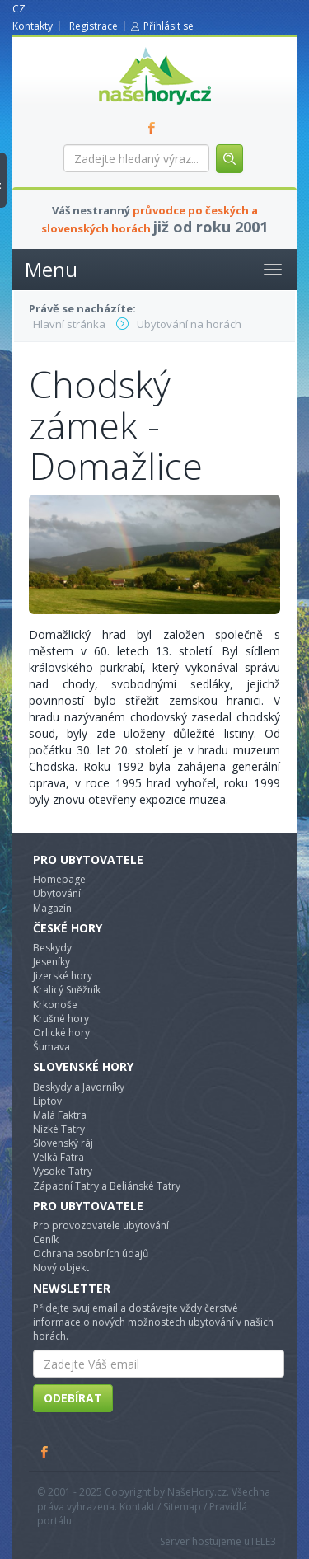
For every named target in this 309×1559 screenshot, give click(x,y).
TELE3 (263, 1541)
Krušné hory (61, 1019)
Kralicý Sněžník (67, 990)
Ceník (46, 1240)
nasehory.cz (125, 47)
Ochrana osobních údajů (90, 1254)
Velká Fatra (58, 1157)
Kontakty (32, 26)
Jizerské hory (62, 976)
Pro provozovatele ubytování (101, 1226)
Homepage (59, 879)
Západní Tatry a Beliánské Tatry (106, 1186)
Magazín (52, 908)
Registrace (93, 26)
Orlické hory (61, 1033)
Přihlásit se (168, 26)
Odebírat (73, 1398)
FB (155, 127)
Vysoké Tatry (62, 1171)
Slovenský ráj (63, 1143)
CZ (19, 9)
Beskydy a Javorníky (78, 1087)
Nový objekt (61, 1268)
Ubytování (57, 893)
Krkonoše (55, 1005)
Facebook (45, 1451)
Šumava (51, 1047)
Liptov (47, 1101)
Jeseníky (51, 962)
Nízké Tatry (59, 1129)
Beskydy (52, 948)
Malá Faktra (60, 1115)
